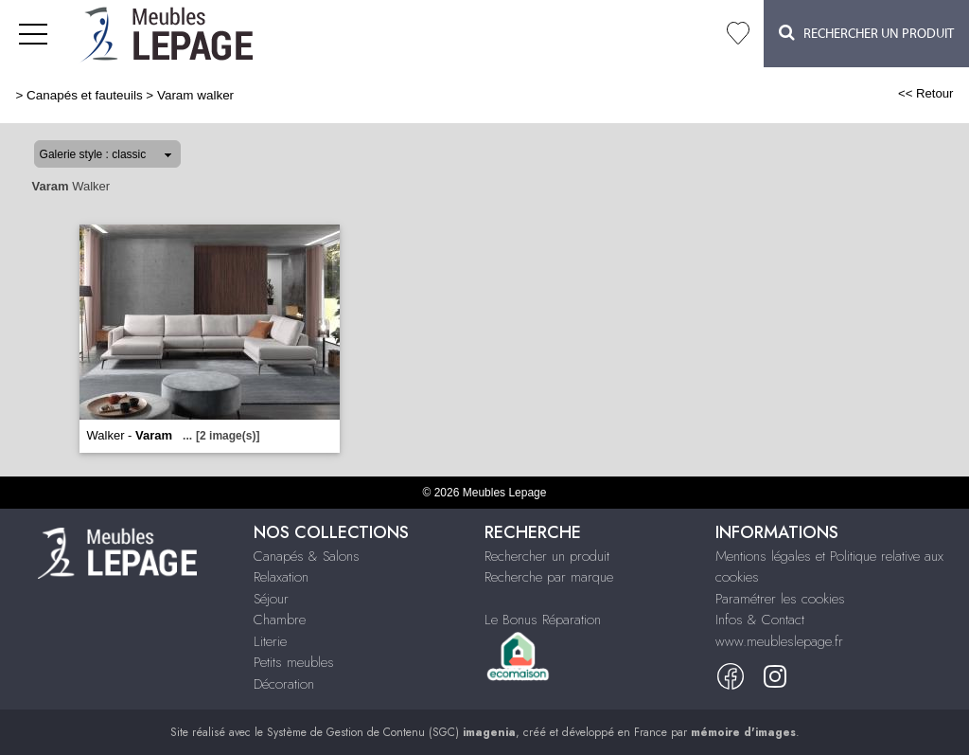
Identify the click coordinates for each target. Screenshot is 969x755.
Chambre (280, 619)
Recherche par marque (548, 576)
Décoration (284, 684)
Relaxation (281, 576)
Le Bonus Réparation (542, 619)
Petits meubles (294, 662)
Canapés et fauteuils (84, 95)
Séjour (271, 598)
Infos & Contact (759, 619)
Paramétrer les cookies (780, 598)
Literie (270, 641)
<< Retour (926, 93)
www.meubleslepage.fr (779, 641)
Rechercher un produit (546, 556)
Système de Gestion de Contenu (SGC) (391, 732)
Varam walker (195, 95)
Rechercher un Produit (866, 33)
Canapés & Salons (307, 556)
